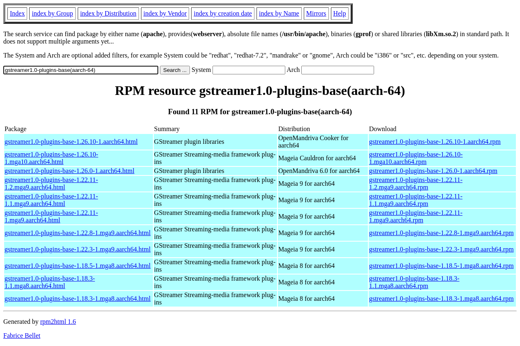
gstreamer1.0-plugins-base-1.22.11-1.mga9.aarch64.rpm (415, 216)
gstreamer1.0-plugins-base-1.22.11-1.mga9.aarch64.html (51, 216)
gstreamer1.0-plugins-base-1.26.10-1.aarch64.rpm (435, 141)
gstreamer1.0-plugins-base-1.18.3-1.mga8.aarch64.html (77, 298)
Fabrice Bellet (21, 335)
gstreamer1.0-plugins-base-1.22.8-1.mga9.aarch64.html (77, 232)
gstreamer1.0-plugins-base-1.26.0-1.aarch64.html (69, 170)
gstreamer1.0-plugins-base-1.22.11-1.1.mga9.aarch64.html (51, 200)
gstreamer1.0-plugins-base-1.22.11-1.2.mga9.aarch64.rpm (415, 183)
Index (17, 13)
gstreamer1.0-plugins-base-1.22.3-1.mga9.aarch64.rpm (441, 249)
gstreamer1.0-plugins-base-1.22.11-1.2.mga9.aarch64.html (51, 183)
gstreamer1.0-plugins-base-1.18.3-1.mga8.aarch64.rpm (441, 298)
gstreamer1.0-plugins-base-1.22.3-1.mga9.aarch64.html (77, 249)
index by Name (279, 13)
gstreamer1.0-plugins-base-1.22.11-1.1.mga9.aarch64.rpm (415, 200)
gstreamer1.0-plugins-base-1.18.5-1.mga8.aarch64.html (77, 265)
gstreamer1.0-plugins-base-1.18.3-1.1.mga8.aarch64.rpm (414, 282)
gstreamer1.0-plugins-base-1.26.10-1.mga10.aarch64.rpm (416, 158)
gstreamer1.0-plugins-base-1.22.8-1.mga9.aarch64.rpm (441, 232)
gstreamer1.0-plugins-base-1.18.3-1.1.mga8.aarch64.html (50, 282)
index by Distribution (108, 13)
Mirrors (316, 13)
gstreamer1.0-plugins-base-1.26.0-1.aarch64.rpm (433, 170)
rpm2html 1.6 (58, 321)
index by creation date (223, 13)
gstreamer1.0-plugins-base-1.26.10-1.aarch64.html (71, 141)
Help (339, 13)
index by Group (52, 13)
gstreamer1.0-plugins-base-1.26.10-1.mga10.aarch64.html (51, 158)
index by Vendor (165, 13)
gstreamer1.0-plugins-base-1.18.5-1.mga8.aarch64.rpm (441, 265)
